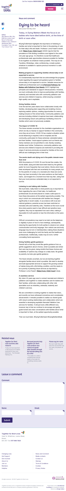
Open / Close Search (58, 8)
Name (4, 408)
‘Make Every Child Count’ (33, 51)
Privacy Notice (40, 468)
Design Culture (60, 489)
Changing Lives (7, 454)
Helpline (4, 468)
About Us (5, 461)
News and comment (27, 18)
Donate (50, 8)
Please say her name (56, 341)
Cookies (38, 466)
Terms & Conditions (42, 463)
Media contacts (40, 456)
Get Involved (6, 458)
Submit (7, 420)
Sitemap (38, 461)
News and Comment (42, 454)
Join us (4, 463)
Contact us (39, 458)
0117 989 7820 (16, 441)
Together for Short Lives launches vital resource (11, 343)
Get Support (6, 456)
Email (37, 408)
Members (5, 466)
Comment (5, 380)
